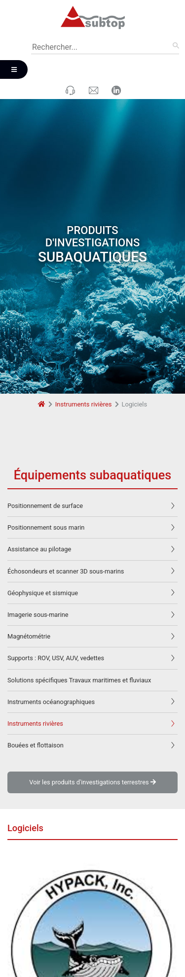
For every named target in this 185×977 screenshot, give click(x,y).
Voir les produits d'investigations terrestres (92, 757)
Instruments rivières (83, 379)
